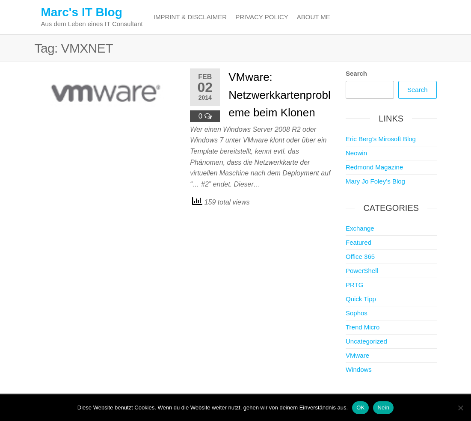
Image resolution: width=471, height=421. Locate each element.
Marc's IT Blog (81, 12)
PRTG (354, 284)
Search (356, 73)
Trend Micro (362, 327)
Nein (383, 407)
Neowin (356, 153)
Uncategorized (366, 341)
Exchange (360, 228)
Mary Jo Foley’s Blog (375, 181)
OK (360, 407)
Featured (358, 242)
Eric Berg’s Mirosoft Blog (381, 138)
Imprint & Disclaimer (190, 17)
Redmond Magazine (374, 167)
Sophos (356, 313)
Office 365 (360, 256)
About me (313, 17)
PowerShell (362, 270)
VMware (357, 355)
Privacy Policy (261, 17)
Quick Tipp (361, 298)
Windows (359, 369)
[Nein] (460, 407)
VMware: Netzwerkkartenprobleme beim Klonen (279, 95)
